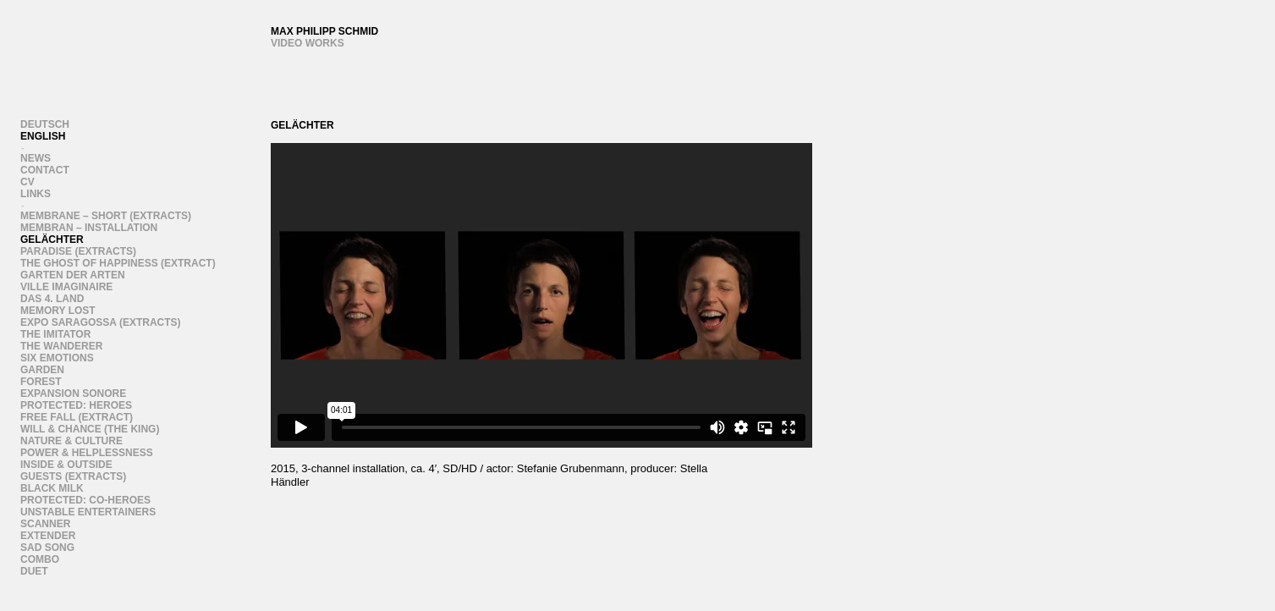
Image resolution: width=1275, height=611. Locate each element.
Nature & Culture (71, 441)
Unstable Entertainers (88, 512)
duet (34, 571)
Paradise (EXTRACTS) (78, 251)
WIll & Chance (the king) (89, 429)
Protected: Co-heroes (85, 500)
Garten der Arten (72, 275)
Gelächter (52, 239)
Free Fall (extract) (76, 417)
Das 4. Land (52, 299)
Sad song (47, 547)
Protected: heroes (76, 405)
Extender (47, 536)
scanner (45, 524)
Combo (39, 559)
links (35, 194)
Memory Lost (58, 311)
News (35, 158)
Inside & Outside (66, 465)
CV (27, 182)
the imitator (55, 334)
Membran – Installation (88, 228)
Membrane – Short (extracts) (105, 216)
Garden (42, 370)
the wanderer (61, 346)
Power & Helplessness (86, 453)
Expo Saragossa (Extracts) (100, 322)
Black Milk (52, 488)
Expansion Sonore (73, 393)
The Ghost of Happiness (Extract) (118, 263)
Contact (44, 170)
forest (41, 382)
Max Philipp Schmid (324, 31)
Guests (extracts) (73, 476)
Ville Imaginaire (66, 287)
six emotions (57, 358)
